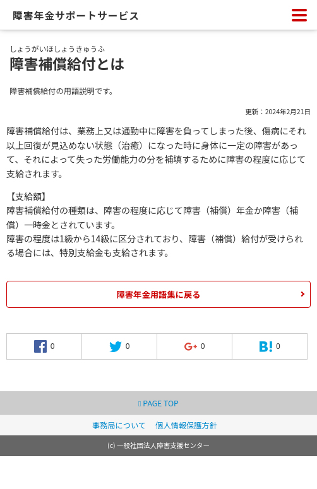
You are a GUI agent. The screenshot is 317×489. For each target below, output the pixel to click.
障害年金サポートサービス (76, 15)
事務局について (119, 425)
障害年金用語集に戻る (159, 294)
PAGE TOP (158, 403)
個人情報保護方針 (186, 425)
